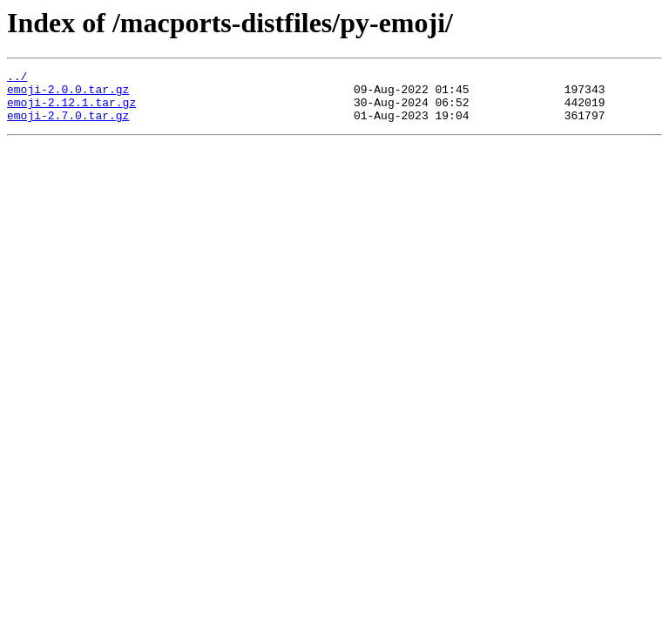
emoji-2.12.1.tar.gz (71, 110)
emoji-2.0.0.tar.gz (68, 94)
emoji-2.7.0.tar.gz (68, 125)
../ (17, 78)
